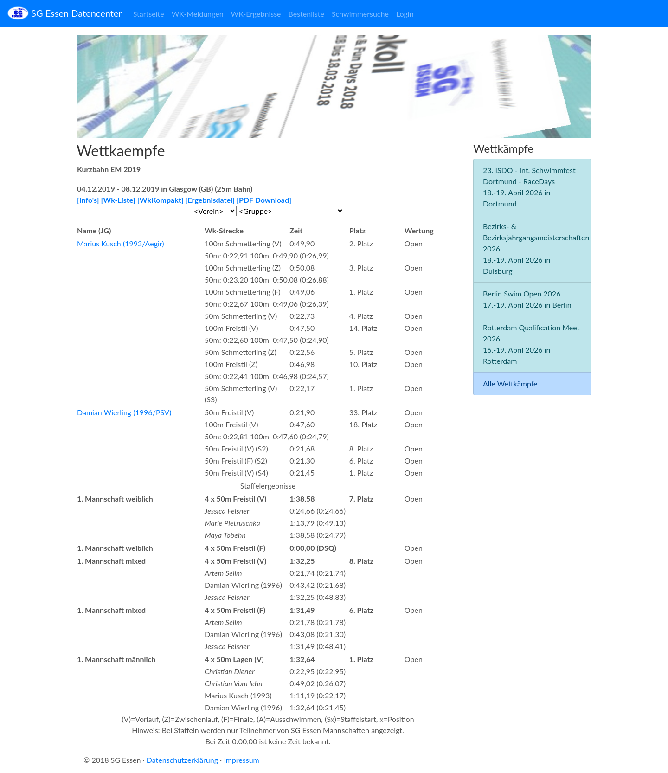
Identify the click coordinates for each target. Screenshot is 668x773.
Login (405, 13)
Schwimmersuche (360, 13)
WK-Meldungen (198, 13)
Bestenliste (306, 13)
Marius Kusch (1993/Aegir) (120, 243)
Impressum (241, 759)
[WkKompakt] (160, 199)
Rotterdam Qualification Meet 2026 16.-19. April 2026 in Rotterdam (531, 344)
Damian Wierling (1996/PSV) (124, 412)
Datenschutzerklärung (182, 759)
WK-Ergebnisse (256, 13)
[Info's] (88, 199)
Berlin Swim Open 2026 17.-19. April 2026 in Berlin (527, 299)
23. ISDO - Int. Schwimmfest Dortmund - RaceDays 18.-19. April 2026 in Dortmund (529, 187)
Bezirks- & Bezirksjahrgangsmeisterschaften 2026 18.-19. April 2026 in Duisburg (536, 248)
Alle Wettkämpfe (510, 383)
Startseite (148, 13)
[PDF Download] (264, 199)
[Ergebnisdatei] (210, 199)
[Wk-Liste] (118, 199)
